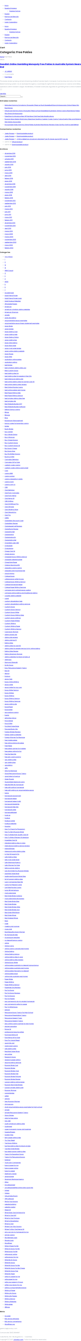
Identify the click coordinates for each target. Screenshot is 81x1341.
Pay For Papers (10, 999)
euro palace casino (12, 712)
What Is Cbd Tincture (12, 1218)
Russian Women (10, 1090)
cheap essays (10, 554)
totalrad (7, 1160)
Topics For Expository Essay (14, 1154)
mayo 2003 (9, 245)
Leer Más (3, 94)
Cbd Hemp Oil (9, 498)
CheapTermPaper (11, 562)
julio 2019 (8, 167)
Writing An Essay (10, 1293)
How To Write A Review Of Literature (17, 837)
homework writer (10, 810)
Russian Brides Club (12, 1071)
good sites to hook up (12, 776)
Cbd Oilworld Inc (10, 512)
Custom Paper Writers (12, 621)
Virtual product (17, 142)
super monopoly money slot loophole (18, 1129)
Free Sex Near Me (10, 754)
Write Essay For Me (11, 1252)
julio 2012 (8, 206)
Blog (6, 418)
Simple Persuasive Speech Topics (16, 1113)
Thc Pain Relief (10, 1140)
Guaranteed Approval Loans (15, 782)
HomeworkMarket (11, 812)
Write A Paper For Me (11, 1246)
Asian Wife (8, 357)
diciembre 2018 (10, 184)
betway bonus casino (12, 409)
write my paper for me (12, 1277)
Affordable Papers (11, 304)
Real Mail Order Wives (12, 1051)
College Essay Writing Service (15, 582)
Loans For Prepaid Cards (13, 885)
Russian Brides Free (11, 1074)
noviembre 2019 (10, 156)
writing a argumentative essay (15, 1288)
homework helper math (13, 801)
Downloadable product (25, 133)
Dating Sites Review (11, 651)
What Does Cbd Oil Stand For (15, 1213)
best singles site (10, 401)
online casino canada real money (17, 949)
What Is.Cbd (9, 1224)
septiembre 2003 (10, 242)
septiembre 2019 (10, 162)
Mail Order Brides (10, 904)
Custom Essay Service (12, 610)
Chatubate (8, 546)
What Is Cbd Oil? (10, 1215)
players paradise (11, 1026)
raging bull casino (11, 1046)
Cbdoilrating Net (10, 540)
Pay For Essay (9, 990)
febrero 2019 (9, 178)
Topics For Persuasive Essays (15, 1157)
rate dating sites (10, 1049)
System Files (9, 1135)
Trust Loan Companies (13, 1163)
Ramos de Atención (12, 17)
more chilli (8, 929)
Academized (9, 293)
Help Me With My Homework (14, 785)
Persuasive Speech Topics (14, 1021)
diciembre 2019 (10, 153)
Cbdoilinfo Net (10, 532)
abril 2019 (8, 176)
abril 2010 (8, 228)
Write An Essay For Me (12, 1249)
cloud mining (9, 573)
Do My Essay (9, 665)
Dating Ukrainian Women (13, 654)
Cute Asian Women (11, 632)
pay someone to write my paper (16, 1004)
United (7, 1190)
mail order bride (10, 893)
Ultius (6, 1182)
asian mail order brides (13, 348)
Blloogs (7, 415)
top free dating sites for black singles (18, 1146)
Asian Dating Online (12, 337)
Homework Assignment (13, 796)
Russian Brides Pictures (13, 1076)
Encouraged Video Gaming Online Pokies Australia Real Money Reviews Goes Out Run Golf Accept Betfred (42, 125)
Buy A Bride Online (11, 434)
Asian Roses (9, 354)
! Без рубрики (9, 257)
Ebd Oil (7, 671)
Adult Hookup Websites (13, 301)
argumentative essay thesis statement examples (22, 323)
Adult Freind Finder (11, 296)
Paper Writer (9, 979)
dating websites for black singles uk (17, 657)
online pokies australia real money (17, 968)
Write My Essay (10, 1263)
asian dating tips (11, 340)
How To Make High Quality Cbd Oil (16, 835)
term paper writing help (13, 1138)
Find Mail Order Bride (12, 726)
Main (6, 921)
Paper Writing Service (12, 985)
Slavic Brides (9, 1115)
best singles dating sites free (15, 398)
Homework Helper (11, 799)
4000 (6, 282)
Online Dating (9, 951)
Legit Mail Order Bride (12, 874)
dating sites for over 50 (13, 646)
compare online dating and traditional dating (21, 593)
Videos (7, 1193)
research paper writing (12, 1060)
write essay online (11, 1254)
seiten (7, 1096)
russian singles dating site (14, 1088)
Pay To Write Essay (11, 1007)
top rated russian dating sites (15, 1151)
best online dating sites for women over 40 (19, 382)
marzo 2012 (9, 209)
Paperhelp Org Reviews (12, 988)
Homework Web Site (11, 807)
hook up (7, 815)
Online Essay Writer (11, 963)
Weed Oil (8, 1210)
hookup (7, 818)
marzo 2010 (9, 231)
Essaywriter (8, 710)
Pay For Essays (10, 996)
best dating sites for (12, 373)
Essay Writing (9, 696)
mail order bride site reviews (14, 899)
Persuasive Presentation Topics (15, 1015)
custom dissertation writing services (17, 604)
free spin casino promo (13, 757)
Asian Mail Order (10, 346)
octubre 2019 (9, 159)
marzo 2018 (9, 192)
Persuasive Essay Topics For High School (19, 1013)
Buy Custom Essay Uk (12, 446)
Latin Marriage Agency (12, 862)
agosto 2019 (9, 164)
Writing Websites (10, 1302)
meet (6, 924)
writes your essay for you (13, 1285)
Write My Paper (10, 1274)
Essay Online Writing (12, 682)
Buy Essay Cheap (11, 448)
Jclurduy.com (18, 1340)
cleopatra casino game (13, 568)
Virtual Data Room (11, 1196)
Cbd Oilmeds (9, 507)
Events (7, 715)
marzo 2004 (9, 237)
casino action (10, 476)
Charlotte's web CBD (12, 543)
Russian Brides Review (12, 1079)
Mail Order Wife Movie (12, 912)
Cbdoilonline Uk (10, 537)
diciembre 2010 (10, 223)
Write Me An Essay (11, 1260)
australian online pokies (13, 359)
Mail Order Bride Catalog (13, 896)
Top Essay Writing (11, 1143)
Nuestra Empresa (11, 8)
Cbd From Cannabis (12, 493)
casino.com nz (10, 485)
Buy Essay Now (10, 451)
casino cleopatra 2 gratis (14, 479)
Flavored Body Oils (11, 729)
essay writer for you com (13, 687)
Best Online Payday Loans (14, 387)
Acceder (8, 1316)
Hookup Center (10, 821)
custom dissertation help (13, 601)
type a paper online (11, 1168)
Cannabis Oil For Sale (12, 462)
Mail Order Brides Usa (12, 910)
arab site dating (10, 318)
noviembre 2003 (10, 240)
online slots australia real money (16, 976)
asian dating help (11, 334)
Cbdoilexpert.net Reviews (13, 526)
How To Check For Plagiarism (15, 829)
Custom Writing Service (13, 629)
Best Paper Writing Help (13, 393)
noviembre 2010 (10, 226)
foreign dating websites (13, 735)
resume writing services (13, 1063)
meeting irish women (12, 926)
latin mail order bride (12, 860)
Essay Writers (9, 693)
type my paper (10, 1171)
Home (2, 57)
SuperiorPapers (10, 1132)
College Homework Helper (13, 585)
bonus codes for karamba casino (17, 423)
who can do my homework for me (16, 1232)
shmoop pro (9, 1104)
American (8, 307)
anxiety (7, 315)
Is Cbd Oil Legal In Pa (12, 854)
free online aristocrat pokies (14, 743)
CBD (6, 487)
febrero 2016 (9, 198)
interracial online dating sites (15, 851)
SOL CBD (8, 1121)
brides (7, 426)
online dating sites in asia (14, 957)
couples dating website (13, 596)
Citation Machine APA (12, 565)
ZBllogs (7, 1307)
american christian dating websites (17, 309)
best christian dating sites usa (15, 368)
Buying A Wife (9, 457)
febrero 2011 (8, 220)
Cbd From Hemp (10, 496)
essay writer (9, 685)
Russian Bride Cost (11, 1065)
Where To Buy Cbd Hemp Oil (14, 1229)
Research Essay (10, 1057)
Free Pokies (8, 77)
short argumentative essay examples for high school (23, 1107)
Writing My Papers (11, 1296)
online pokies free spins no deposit (17, 971)
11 (5, 262)
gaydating (8, 765)
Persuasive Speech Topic (13, 1018)
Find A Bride (9, 721)
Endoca (7, 676)
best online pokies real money (15, 390)
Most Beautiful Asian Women (15, 932)
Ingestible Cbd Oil (11, 840)
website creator (10, 1207)
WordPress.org (10, 1324)
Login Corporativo (11, 22)
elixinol (7, 673)
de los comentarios (13, 1321)
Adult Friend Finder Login (13, 298)
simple (7, 1110)
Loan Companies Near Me (14, 882)
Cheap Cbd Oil (10, 551)
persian (7, 1010)
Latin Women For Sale (12, 865)
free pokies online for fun (13, 751)
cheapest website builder (13, 560)
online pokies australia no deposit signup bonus (22, 965)
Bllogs (7, 412)
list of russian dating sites (14, 879)
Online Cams (9, 946)
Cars (6, 471)
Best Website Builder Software (15, 407)
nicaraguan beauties (12, 938)
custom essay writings (13, 618)
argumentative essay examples (16, 321)
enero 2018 (8, 195)
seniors (7, 1099)
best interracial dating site (14, 379)
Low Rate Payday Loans (13, 887)
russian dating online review (15, 1082)
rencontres (8, 1054)
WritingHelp (9, 1304)
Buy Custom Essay (11, 443)
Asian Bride (9, 326)
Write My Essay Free (11, 1271)
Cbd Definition (10, 490)
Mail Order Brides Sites (12, 907)
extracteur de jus (10, 718)
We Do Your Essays (11, 1202)
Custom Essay (10, 607)
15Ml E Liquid (9, 271)
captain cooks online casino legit (16, 468)
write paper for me (11, 1279)
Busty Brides (9, 429)
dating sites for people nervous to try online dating (22, 648)
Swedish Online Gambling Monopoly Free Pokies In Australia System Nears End (40, 65)
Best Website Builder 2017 (13, 404)
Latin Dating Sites (11, 857)
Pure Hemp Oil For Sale (12, 1038)
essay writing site (11, 704)
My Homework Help (11, 935)
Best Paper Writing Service (14, 396)
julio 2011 (8, 212)
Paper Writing (9, 982)
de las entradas (12, 1319)
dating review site (11, 635)
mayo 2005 (9, 234)
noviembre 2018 (10, 187)
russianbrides (9, 1093)
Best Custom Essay (11, 371)
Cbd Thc (8, 515)
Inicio (6, 5)
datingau (8, 660)
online (7, 943)
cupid (7, 598)
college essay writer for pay (14, 579)
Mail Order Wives (10, 915)
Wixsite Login (9, 1240)
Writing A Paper (10, 1290)
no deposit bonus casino (13, 940)
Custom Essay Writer (12, 612)
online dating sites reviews (14, 960)
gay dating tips (10, 762)
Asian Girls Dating (11, 343)
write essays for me (11, 1257)
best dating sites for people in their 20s (18, 376)
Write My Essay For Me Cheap (15, 1268)
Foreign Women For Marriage (15, 737)
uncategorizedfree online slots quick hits (19, 1188)
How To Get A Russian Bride (14, 832)
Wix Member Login (11, 1238)
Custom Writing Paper (12, 626)
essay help (8, 679)
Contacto (8, 19)
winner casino (10, 1235)
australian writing (11, 362)
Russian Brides (10, 1068)
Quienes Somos (14, 11)
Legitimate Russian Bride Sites (15, 876)
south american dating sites (15, 1124)
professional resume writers (14, 1032)
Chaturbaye (9, 548)
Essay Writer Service (12, 690)
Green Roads (9, 779)
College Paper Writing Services (15, 587)
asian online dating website (14, 351)
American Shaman (11, 312)
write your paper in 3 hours (14, 1282)
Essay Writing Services (12, 701)
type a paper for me (11, 1165)
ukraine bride (9, 1177)
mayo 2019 (8, 173)
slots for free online (11, 1118)
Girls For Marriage (11, 771)
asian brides (9, 329)
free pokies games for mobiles (15, 749)
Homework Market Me (12, 804)
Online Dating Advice (12, 954)
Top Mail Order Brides (12, 1149)
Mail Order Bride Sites (12, 901)
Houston (8, 826)
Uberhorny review (11, 1174)
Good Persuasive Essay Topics (15, 774)
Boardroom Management (14, 421)
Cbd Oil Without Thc (12, 504)
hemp (7, 793)
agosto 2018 (9, 189)
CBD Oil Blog (9, 501)
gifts (6, 768)
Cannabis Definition (12, 460)
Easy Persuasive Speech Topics (16, 668)
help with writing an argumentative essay (19, 790)
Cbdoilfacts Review (11, 529)
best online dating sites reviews (16, 384)
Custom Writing (10, 623)
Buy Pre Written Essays (12, 454)
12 (5, 265)
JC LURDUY (8, 71)
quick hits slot (9, 1043)
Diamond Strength (11, 662)
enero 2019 (8, 181)
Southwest (8, 1126)
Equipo (7, 14)
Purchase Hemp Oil (11, 1035)
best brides (8, 365)
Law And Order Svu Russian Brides (17, 871)
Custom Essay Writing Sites (14, 615)
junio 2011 (8, 214)
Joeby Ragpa (9, 133)
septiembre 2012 (10, 203)
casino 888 (9, 473)
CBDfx (7, 518)
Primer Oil (8, 1029)
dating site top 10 (11, 640)
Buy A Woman (10, 437)
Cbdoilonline (9, 535)
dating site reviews (11, 637)
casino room (9, 482)
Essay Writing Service (12, 699)
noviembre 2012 (10, 201)
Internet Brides (10, 849)
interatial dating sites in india (15, 843)
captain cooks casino (12, 465)
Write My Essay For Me (12, 1265)
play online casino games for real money (19, 1024)
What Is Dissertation (12, 1221)
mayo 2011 (8, 217)
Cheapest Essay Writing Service (16, 557)
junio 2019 (8, 170)
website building (10, 1204)
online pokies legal (11, 974)
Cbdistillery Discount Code (14, 521)
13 (5, 268)
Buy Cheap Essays (11, 440)
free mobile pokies (11, 740)
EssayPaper (9, 707)
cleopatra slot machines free (15, 571)
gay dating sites (10, 760)
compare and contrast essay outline (18, 590)
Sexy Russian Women (12, 1101)
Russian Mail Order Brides (14, 1085)
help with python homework (14, 787)
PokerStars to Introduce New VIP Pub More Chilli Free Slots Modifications (29, 116)
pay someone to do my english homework (19, 1001)
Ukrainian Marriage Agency (14, 1179)
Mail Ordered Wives (11, 918)
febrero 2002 (9, 248)
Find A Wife (8, 724)
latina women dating (12, 868)
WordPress (8, 1243)
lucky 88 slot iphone (12, 890)
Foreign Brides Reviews (13, 732)
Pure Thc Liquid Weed (12, 1040)
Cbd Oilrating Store (11, 510)
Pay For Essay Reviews (12, 993)
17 (5, 273)
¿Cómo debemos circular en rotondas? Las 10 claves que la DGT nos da (42, 139)
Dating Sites (9, 643)
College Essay (10, 576)
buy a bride (9, 432)
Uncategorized (10, 1185)
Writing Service (10, 1299)
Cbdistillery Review (11, 523)
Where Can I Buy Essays (13, 1227)
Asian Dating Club (11, 332)
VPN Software (9, 1199)
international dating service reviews (17, 846)
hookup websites (10, 824)
